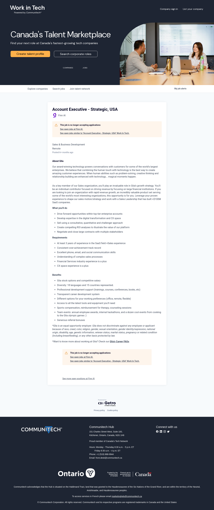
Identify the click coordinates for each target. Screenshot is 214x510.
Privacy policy (99, 410)
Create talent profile (30, 54)
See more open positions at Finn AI (78, 378)
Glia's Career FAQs (119, 341)
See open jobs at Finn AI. (71, 129)
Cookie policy (112, 410)
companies (38, 88)
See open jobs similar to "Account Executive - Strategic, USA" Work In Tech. (94, 133)
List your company (193, 9)
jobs (58, 88)
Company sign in (169, 9)
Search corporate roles (75, 54)
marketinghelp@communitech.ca (127, 496)
